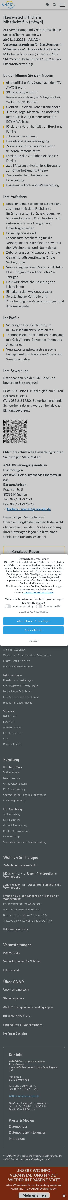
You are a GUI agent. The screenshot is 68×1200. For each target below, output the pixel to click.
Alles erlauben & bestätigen (33, 621)
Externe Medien (52, 606)
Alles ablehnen (33, 630)
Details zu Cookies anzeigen (34, 612)
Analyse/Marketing (22, 606)
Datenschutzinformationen (39, 592)
